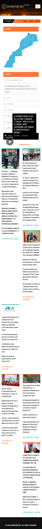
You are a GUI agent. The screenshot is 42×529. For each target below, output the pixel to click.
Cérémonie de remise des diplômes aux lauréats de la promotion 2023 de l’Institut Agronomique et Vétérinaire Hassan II (31, 274)
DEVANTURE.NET (13, 6)
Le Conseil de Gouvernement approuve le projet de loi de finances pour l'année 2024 (10, 337)
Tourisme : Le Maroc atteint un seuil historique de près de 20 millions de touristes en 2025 (10, 420)
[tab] (21, 80)
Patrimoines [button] (10, 115)
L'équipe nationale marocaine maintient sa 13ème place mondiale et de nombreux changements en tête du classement (31, 427)
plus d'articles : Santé (31, 225)
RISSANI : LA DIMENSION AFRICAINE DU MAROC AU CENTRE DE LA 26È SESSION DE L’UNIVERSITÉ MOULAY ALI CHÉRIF (31, 487)
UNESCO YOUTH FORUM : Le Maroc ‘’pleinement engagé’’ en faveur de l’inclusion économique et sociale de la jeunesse (31, 502)
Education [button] (9, 103)
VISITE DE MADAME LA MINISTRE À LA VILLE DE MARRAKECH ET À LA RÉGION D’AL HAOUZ (10, 231)
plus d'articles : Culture (31, 512)
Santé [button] (7, 97)
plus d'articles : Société (10, 239)
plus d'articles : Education (28, 298)
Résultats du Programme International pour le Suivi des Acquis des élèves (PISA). (31, 262)
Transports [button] (9, 109)
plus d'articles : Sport (31, 437)
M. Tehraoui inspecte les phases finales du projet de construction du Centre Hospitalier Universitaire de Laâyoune (31, 168)
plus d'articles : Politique (7, 367)
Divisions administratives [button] (14, 80)
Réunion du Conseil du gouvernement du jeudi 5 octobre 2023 (9, 358)
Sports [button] (8, 121)
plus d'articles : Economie (7, 441)
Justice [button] (8, 127)
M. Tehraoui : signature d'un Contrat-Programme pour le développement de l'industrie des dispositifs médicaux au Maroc (31, 183)
